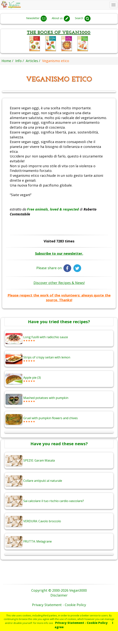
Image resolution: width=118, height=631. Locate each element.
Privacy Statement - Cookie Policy (81, 623)
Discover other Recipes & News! (59, 282)
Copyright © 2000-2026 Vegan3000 (59, 590)
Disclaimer (59, 595)
